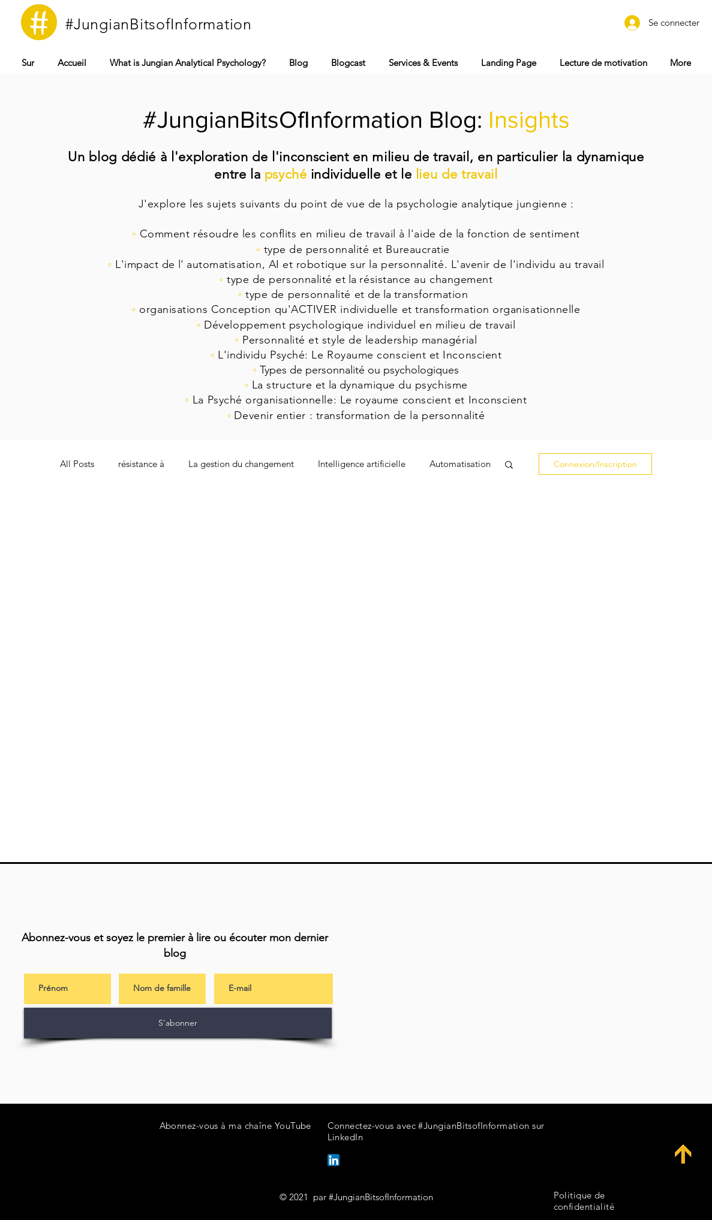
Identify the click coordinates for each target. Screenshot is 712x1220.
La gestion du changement (241, 463)
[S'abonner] (178, 1023)
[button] (423, 63)
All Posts (77, 463)
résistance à (141, 463)
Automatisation (460, 463)
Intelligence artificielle (361, 463)
